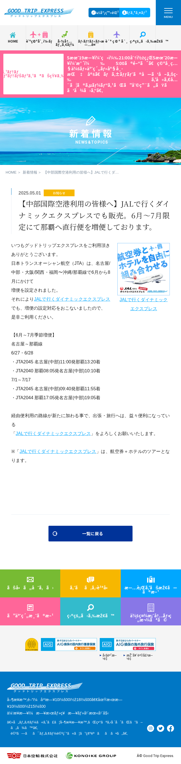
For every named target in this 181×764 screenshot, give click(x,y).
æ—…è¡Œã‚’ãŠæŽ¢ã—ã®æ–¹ (150, 590)
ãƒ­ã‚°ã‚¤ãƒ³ (136, 12)
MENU (168, 14)
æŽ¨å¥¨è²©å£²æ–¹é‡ (139, 657)
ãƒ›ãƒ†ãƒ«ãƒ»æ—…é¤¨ (91, 43)
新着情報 (30, 172)
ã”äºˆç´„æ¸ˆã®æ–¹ (30, 615)
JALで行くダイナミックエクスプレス (72, 299)
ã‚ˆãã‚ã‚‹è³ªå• (90, 587)
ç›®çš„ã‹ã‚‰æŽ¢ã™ (143, 41)
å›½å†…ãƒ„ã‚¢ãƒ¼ (64, 43)
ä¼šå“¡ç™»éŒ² (105, 12)
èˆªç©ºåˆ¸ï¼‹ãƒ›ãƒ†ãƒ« (39, 41)
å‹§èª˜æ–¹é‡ (110, 657)
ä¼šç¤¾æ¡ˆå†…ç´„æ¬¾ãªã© (150, 618)
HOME (13, 41)
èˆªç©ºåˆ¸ (117, 41)
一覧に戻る (92, 533)
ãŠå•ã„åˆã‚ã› (30, 587)
